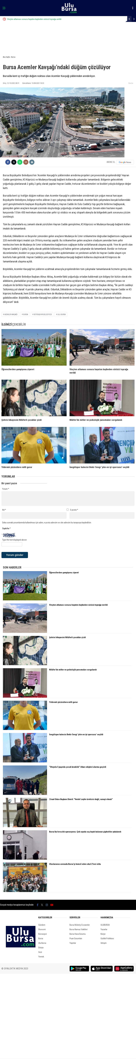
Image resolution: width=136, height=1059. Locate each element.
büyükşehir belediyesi (43, 314)
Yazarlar (104, 929)
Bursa (131, 83)
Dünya (40, 947)
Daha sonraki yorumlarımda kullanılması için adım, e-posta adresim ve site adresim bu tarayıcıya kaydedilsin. (46, 522)
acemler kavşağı (11, 314)
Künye (103, 934)
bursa (25, 314)
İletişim (104, 943)
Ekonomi (42, 929)
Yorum (5, 489)
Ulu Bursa (42, 943)
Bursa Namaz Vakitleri (79, 929)
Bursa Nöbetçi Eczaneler (80, 925)
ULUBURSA (105, 925)
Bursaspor (42, 934)
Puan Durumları (76, 938)
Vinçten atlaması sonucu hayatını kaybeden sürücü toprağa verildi (46, 19)
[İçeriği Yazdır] (31, 162)
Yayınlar (73, 943)
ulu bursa (62, 314)
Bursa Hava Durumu (78, 934)
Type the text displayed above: (14, 540)
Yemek (41, 956)
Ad (4, 510)
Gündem (41, 925)
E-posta (74, 510)
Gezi (40, 952)
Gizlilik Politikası (107, 938)
